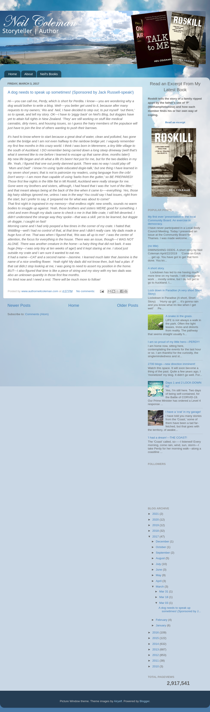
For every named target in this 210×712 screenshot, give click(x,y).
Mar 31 (164, 591)
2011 (156, 660)
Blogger (145, 701)
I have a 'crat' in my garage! (183, 411)
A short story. (156, 268)
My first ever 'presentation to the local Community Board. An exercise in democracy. (172, 220)
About (28, 74)
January (161, 625)
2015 (156, 638)
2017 (156, 536)
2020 (156, 519)
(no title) (153, 245)
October (161, 547)
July (159, 564)
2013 (156, 649)
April (159, 581)
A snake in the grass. (178, 316)
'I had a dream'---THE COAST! (167, 437)
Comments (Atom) (37, 314)
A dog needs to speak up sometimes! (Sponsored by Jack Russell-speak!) (71, 92)
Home (12, 74)
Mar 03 (164, 602)
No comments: (86, 291)
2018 (156, 530)
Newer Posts (19, 305)
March (160, 586)
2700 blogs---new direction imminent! (171, 364)
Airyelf (118, 701)
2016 (156, 632)
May (159, 575)
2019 (156, 525)
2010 (156, 666)
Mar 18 (164, 597)
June (159, 569)
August (161, 558)
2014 (156, 643)
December (163, 541)
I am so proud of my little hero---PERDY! (174, 341)
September (163, 552)
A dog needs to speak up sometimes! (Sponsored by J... (180, 609)
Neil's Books (49, 74)
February (162, 619)
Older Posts (127, 305)
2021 (156, 513)
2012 (156, 655)
